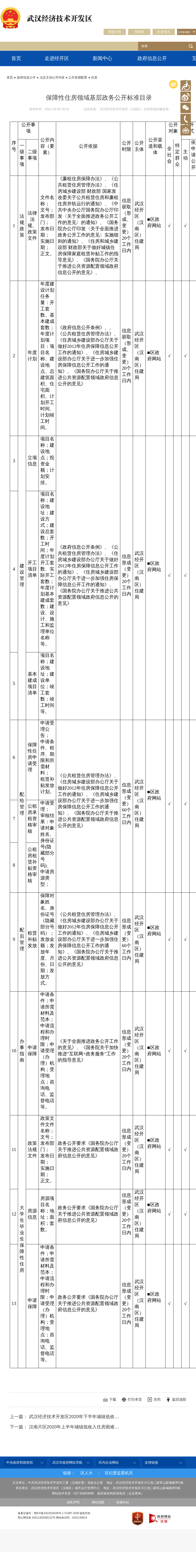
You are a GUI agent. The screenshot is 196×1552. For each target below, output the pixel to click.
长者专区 (163, 32)
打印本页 (135, 1399)
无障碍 (139, 32)
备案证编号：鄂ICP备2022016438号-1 (40, 1513)
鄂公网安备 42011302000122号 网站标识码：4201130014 (52, 1517)
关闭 (157, 1399)
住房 (94, 77)
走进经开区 (57, 58)
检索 (191, 46)
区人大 (87, 1473)
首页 (16, 58)
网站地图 (98, 1502)
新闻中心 (102, 58)
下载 (112, 1399)
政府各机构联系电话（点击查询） (120, 1493)
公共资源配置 (77, 77)
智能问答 (114, 32)
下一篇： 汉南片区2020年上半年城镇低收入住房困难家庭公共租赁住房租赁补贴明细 (93, 1426)
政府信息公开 (152, 58)
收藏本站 (122, 1502)
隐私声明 (73, 1502)
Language (184, 31)
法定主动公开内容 (52, 77)
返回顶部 (179, 1399)
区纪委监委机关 (119, 1473)
